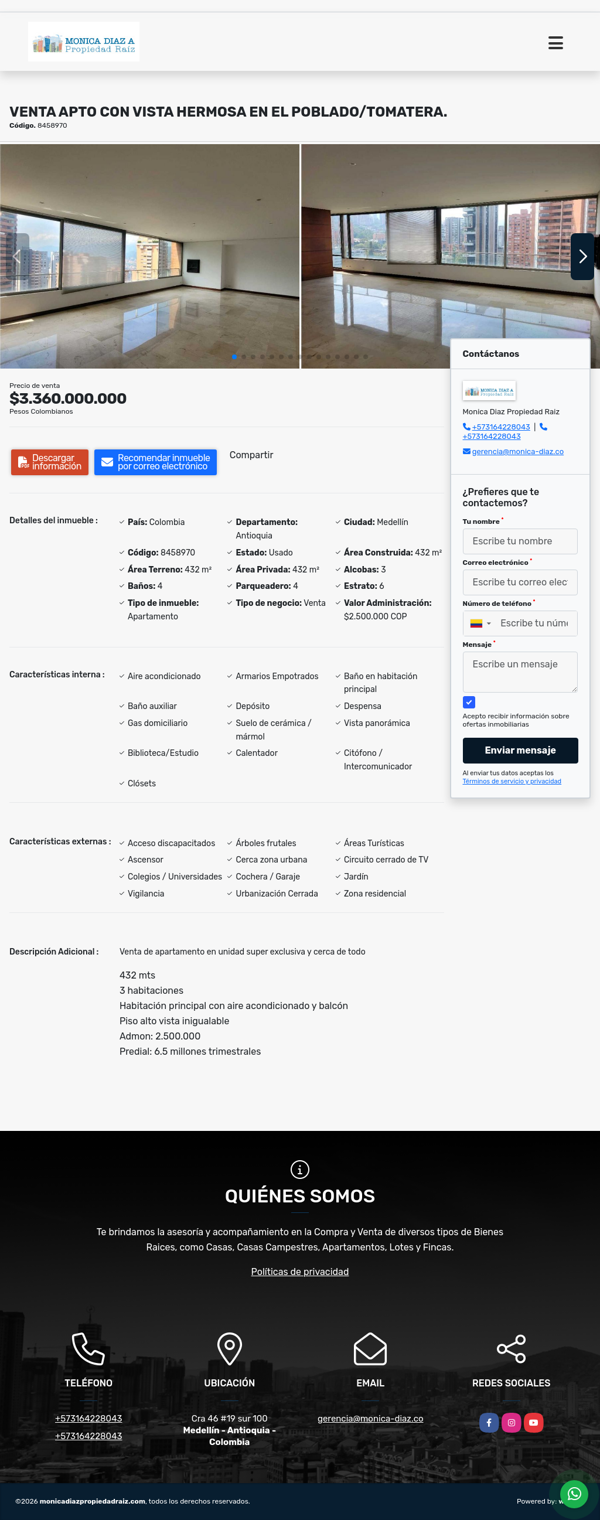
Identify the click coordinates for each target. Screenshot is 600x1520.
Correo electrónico (498, 562)
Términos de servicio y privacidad (512, 781)
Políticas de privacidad (300, 1271)
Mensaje (479, 644)
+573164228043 (501, 426)
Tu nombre (483, 521)
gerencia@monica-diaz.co (518, 451)
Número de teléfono (499, 603)
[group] (149, 256)
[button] (234, 357)
